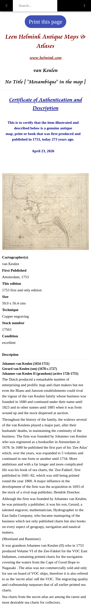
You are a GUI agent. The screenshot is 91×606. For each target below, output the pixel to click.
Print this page (45, 21)
